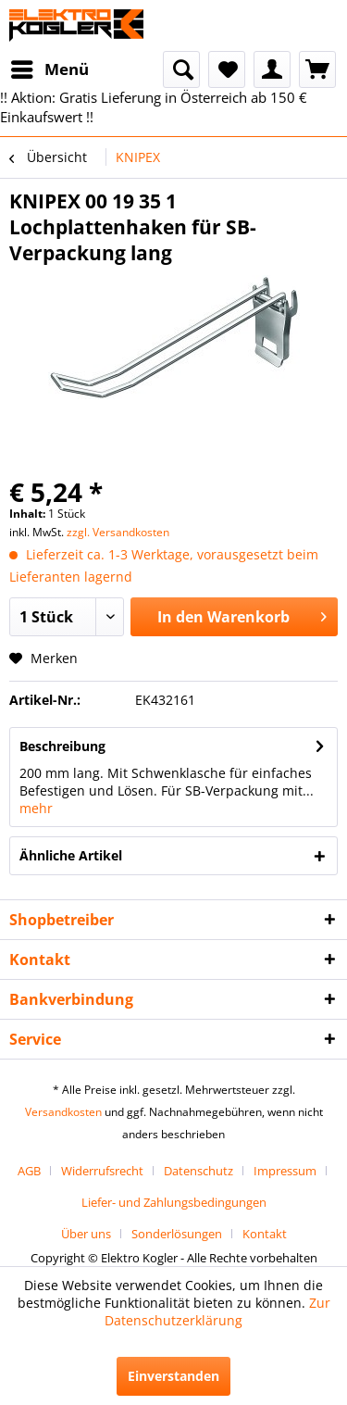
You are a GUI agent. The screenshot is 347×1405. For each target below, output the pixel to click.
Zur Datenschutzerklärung (217, 1311)
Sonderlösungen (176, 1233)
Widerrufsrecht (102, 1170)
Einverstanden (173, 1376)
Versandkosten (63, 1112)
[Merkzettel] (226, 69)
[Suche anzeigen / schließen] (181, 69)
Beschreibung (62, 746)
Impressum (285, 1170)
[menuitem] (49, 69)
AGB (29, 1170)
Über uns (86, 1233)
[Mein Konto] (272, 69)
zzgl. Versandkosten (118, 532)
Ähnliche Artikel (70, 855)
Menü (50, 67)
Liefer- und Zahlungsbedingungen (173, 1202)
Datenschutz (198, 1170)
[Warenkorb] (317, 69)
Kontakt (264, 1233)
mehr (36, 808)
